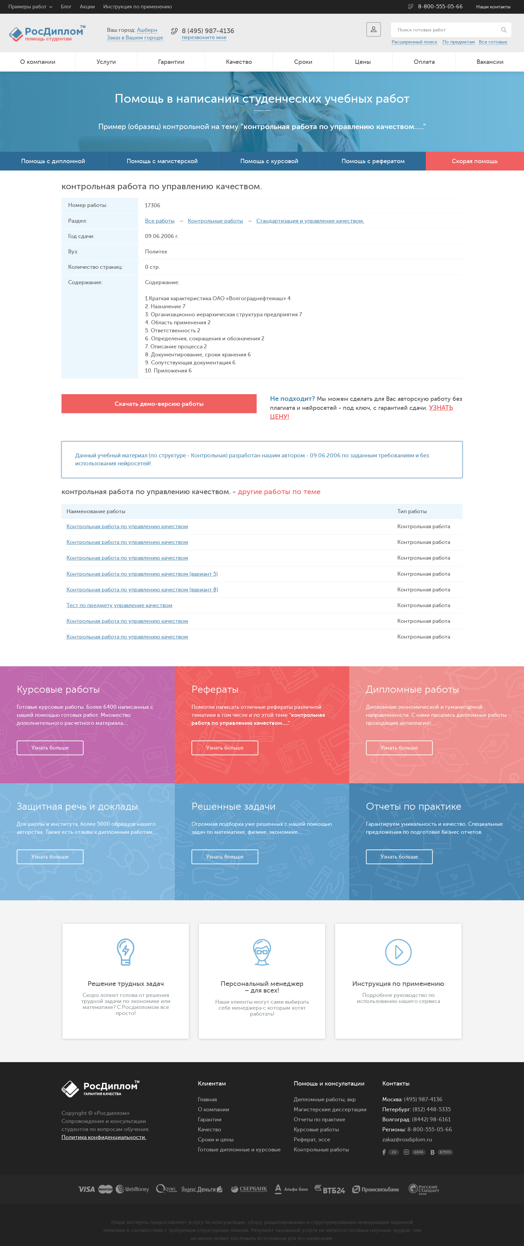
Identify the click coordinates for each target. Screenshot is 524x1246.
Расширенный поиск (414, 41)
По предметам (458, 41)
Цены (363, 62)
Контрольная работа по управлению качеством (127, 519)
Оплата (424, 62)
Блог (66, 7)
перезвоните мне (204, 37)
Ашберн (147, 30)
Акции (87, 7)
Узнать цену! (362, 408)
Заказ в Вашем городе (135, 38)
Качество (239, 62)
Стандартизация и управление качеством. (310, 221)
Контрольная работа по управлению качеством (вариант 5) (142, 566)
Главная (207, 1091)
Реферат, (305, 1131)
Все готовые (493, 41)
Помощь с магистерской (162, 161)
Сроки (303, 62)
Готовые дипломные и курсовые (239, 1141)
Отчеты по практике (319, 1111)
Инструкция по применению (137, 7)
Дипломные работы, (320, 1091)
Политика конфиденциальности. (103, 1129)
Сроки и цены (216, 1131)
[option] (125, 972)
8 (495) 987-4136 (208, 31)
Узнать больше (50, 740)
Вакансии (490, 62)
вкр (351, 1091)
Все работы (159, 221)
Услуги (106, 62)
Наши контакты (493, 6)
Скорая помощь (475, 161)
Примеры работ (27, 7)
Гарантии (171, 62)
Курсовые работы (316, 1121)
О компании (37, 62)
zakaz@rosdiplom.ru (407, 1131)
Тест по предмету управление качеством (119, 597)
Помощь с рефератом (373, 161)
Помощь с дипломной (53, 161)
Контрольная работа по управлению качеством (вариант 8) (142, 581)
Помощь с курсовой (269, 161)
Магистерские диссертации (330, 1101)
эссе (324, 1131)
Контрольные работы (215, 221)
